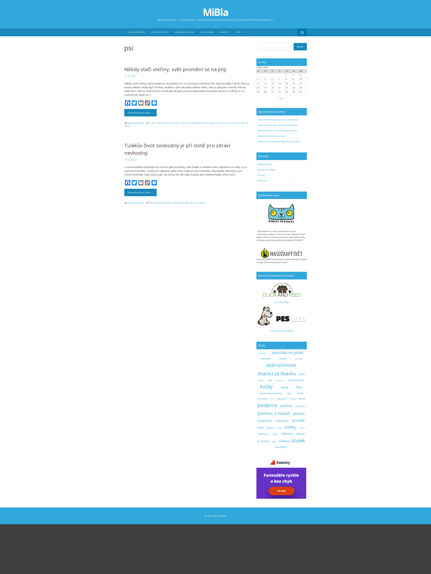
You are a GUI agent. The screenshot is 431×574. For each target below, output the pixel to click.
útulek (241, 172)
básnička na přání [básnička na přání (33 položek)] (287, 402)
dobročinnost (163, 172)
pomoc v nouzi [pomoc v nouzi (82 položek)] (274, 463)
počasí (204, 172)
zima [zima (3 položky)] (274, 491)
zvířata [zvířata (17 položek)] (283, 490)
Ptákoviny (262, 230)
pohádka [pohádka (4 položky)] (300, 455)
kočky (186, 252)
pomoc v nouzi (226, 172)
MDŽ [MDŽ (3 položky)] (289, 443)
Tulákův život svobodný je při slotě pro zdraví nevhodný (177, 199)
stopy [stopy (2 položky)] (279, 477)
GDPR (238, 32)
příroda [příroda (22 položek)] (298, 470)
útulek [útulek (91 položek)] (298, 490)
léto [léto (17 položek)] (299, 437)
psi (236, 172)
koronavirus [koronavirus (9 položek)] (296, 430)
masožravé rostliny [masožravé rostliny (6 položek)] (270, 443)
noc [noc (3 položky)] (272, 448)
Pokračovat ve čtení (140, 162)
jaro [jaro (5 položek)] (270, 430)
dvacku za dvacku (180, 172)
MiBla (215, 12)
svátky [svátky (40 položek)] (291, 476)
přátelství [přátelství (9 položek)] (282, 470)
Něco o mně (206, 32)
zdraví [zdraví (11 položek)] (300, 483)
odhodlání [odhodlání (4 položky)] (281, 448)
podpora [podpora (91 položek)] (267, 455)
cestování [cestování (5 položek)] (265, 408)
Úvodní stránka (136, 32)
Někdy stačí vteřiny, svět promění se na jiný (175, 119)
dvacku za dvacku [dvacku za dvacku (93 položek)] (277, 423)
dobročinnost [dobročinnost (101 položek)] (281, 414)
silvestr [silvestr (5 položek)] (270, 477)
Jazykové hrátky (159, 32)
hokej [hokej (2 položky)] (260, 430)
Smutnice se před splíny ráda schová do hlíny (279, 191)
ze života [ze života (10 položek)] (263, 491)
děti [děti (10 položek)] (302, 424)
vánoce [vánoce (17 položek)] (287, 483)
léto (192, 252)
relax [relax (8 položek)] (260, 477)
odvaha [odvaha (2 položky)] (292, 448)
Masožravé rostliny (266, 219)
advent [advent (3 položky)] (262, 403)
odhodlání (195, 172)
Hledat (300, 96)
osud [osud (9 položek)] (301, 448)
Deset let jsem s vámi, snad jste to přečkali (277, 174)
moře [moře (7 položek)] (300, 443)
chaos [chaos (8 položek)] (282, 408)
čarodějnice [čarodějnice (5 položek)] (281, 496)
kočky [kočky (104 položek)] (266, 436)
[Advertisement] (215, 61)
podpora (213, 172)
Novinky (261, 225)
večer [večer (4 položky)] (275, 483)
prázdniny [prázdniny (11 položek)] (265, 470)
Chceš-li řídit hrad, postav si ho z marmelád (278, 169)
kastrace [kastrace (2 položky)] (280, 430)
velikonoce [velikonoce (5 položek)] (263, 483)
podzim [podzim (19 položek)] (286, 455)
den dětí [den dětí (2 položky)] (298, 408)
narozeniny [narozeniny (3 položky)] (262, 448)
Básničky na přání (184, 32)
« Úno (280, 148)
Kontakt (224, 32)
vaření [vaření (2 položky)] (302, 477)
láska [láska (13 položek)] (284, 437)
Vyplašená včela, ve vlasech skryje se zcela (277, 180)
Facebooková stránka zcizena (271, 185)
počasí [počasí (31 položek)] (299, 463)
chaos (153, 172)
